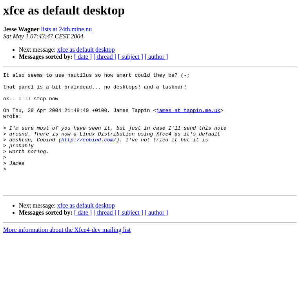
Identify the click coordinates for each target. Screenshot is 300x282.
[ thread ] (104, 56)
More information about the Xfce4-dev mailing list (67, 253)
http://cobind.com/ (88, 153)
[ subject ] (130, 56)
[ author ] (156, 56)
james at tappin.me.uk (188, 118)
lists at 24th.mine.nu (66, 29)
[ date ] (83, 56)
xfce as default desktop (86, 49)
